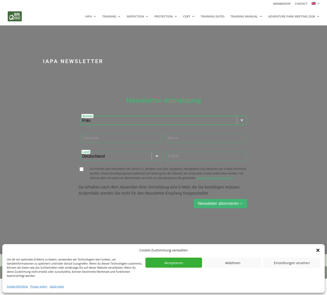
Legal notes (57, 286)
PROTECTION (163, 16)
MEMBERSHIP (282, 4)
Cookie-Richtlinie (17, 286)
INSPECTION (135, 16)
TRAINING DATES (212, 16)
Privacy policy (38, 286)
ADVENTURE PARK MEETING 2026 (291, 16)
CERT (186, 16)
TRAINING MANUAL (244, 16)
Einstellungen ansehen (292, 262)
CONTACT (301, 4)
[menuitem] (316, 4)
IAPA (88, 16)
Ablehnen (232, 262)
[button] (318, 250)
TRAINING (109, 16)
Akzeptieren (173, 262)
